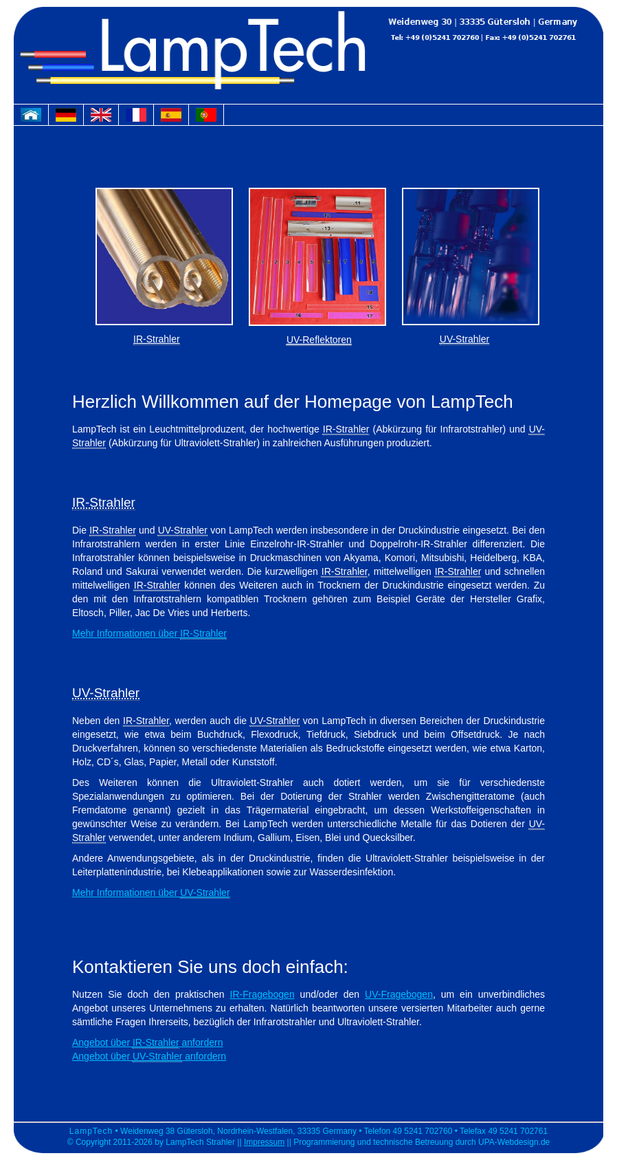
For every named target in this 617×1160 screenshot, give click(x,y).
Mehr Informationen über (149, 633)
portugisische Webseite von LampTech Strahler (209, 118)
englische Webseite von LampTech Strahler (104, 118)
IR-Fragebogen (262, 994)
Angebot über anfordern (147, 1043)
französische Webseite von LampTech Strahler (139, 118)
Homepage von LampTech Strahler (34, 118)
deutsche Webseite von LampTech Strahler (69, 118)
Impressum (264, 1142)
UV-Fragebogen (399, 994)
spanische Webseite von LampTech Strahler (174, 118)
